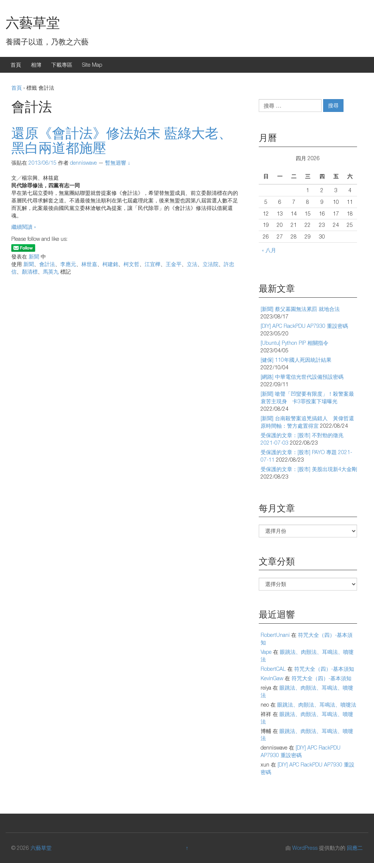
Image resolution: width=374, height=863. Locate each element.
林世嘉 (89, 264)
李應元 (68, 264)
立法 (192, 264)
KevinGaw (272, 678)
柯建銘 (110, 264)
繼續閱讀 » (23, 226)
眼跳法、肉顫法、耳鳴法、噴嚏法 (316, 704)
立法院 (210, 264)
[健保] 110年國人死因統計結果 (296, 360)
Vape (266, 652)
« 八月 (269, 250)
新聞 (34, 256)
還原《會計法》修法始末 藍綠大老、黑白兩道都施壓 (121, 140)
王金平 (174, 264)
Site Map (92, 64)
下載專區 (61, 64)
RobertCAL (273, 669)
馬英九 (51, 271)
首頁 (16, 64)
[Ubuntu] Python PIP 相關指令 (294, 343)
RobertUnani (275, 635)
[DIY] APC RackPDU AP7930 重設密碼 (304, 326)
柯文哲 (131, 264)
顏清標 (30, 271)
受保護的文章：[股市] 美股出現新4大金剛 (309, 469)
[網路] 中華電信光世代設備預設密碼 (302, 376)
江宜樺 (152, 264)
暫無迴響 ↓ (117, 162)
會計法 (47, 264)
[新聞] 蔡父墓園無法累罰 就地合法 (300, 309)
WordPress (305, 848)
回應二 (355, 848)
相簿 (36, 64)
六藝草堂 (33, 22)
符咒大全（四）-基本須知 (324, 669)
